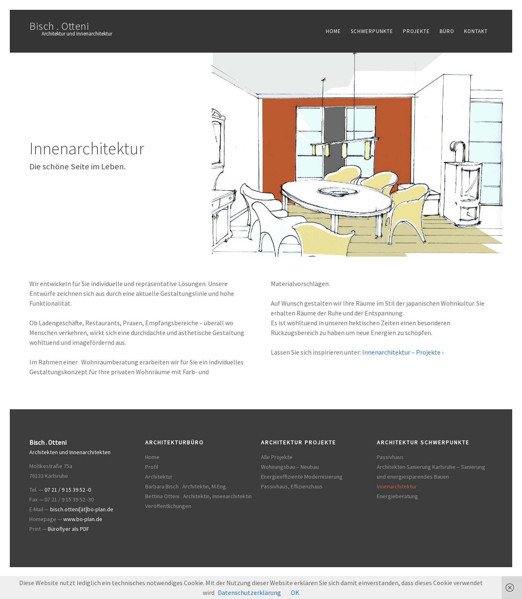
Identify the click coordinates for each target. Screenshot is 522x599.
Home (333, 31)
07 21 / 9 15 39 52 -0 (67, 489)
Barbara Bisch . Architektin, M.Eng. (186, 486)
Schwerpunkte (372, 31)
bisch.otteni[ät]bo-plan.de (81, 509)
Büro (447, 31)
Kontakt (476, 31)
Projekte (416, 31)
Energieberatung (397, 496)
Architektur (159, 476)
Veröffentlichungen (168, 506)
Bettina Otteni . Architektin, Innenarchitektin (198, 496)
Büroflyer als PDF (68, 528)
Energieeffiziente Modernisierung (302, 476)
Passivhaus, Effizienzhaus (292, 486)
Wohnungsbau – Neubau (290, 466)
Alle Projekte (276, 457)
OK (295, 592)
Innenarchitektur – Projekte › (402, 352)
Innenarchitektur (397, 486)
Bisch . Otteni (59, 26)
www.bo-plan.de (82, 519)
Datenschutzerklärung (249, 592)
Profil (151, 466)
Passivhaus (390, 457)
